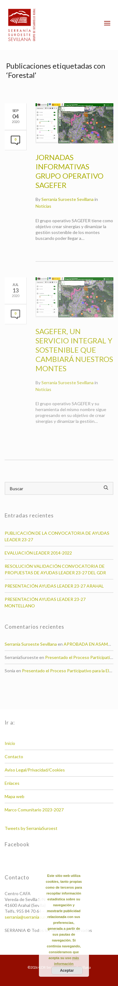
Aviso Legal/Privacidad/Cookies (35, 769)
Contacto (14, 756)
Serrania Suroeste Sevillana (67, 199)
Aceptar (67, 970)
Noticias (43, 206)
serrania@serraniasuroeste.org (34, 917)
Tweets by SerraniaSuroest (31, 828)
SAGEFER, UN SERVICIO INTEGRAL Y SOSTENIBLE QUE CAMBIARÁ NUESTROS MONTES (74, 350)
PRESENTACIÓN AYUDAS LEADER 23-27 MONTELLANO (45, 602)
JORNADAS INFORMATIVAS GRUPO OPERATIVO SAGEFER (69, 171)
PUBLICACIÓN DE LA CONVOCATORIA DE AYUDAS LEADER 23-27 (57, 536)
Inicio (10, 743)
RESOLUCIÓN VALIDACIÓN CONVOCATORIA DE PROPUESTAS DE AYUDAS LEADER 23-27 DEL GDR (55, 569)
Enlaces (12, 783)
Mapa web (14, 796)
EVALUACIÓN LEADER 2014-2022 (38, 552)
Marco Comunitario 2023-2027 (34, 809)
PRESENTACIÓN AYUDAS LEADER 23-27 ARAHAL (54, 586)
